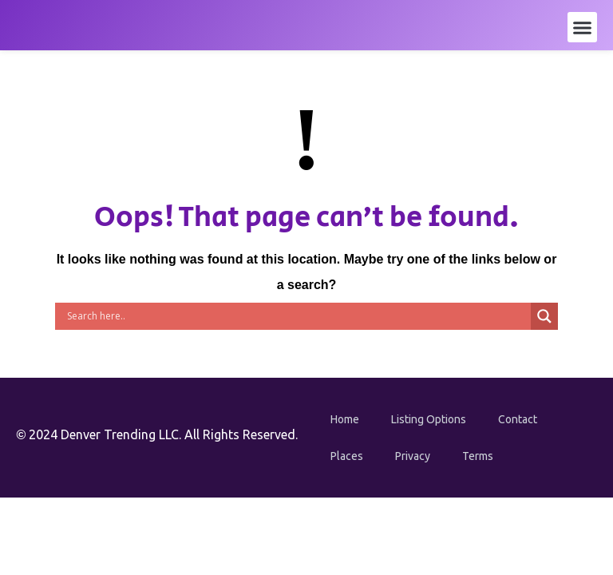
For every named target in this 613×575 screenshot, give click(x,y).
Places (346, 456)
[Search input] (297, 316)
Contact (517, 419)
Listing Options (428, 419)
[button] (583, 27)
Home (344, 419)
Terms (477, 456)
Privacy (412, 456)
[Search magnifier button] (544, 316)
